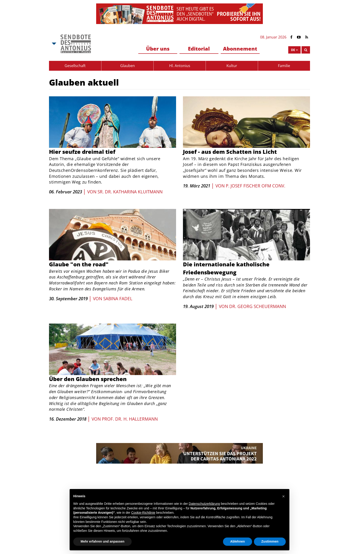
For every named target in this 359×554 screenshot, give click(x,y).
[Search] (306, 50)
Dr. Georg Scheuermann (257, 306)
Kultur (231, 65)
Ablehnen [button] (237, 541)
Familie (284, 65)
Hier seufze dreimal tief (82, 151)
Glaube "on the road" (79, 264)
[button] (283, 496)
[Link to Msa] (75, 43)
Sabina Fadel (117, 299)
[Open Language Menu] (294, 50)
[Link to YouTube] (298, 37)
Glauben (127, 65)
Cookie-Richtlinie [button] (143, 512)
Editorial (199, 48)
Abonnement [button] (240, 48)
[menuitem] (157, 49)
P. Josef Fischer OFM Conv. (255, 186)
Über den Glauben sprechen (88, 379)
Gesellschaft (75, 65)
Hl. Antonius (179, 65)
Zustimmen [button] (269, 541)
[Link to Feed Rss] (306, 37)
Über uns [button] (157, 48)
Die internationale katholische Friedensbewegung (226, 268)
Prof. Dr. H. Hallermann (130, 419)
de (293, 50)
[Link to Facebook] (291, 37)
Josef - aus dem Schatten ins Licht (230, 151)
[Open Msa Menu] (53, 43)
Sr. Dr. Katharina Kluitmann (130, 192)
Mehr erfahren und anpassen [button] (102, 541)
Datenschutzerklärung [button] (204, 503)
